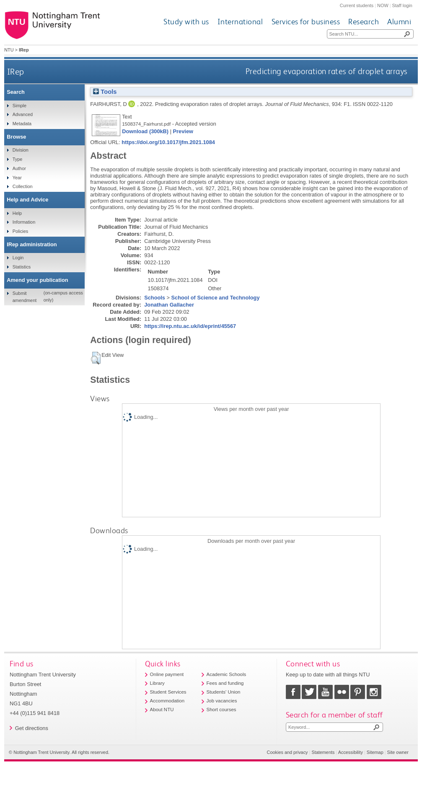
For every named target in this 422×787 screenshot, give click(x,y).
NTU (8, 49)
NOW (382, 5)
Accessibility (350, 752)
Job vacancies (222, 700)
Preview (183, 131)
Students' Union (224, 691)
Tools (105, 91)
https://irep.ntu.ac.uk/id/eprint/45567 (190, 326)
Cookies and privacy (287, 752)
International (240, 21)
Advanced (23, 114)
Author (19, 168)
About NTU (162, 709)
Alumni (399, 21)
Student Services (168, 691)
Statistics (22, 266)
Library (157, 683)
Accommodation (167, 700)
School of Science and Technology (215, 297)
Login (18, 257)
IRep (15, 71)
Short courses (221, 709)
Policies (20, 231)
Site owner (398, 752)
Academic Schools (226, 674)
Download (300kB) (145, 131)
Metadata (22, 123)
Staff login (402, 5)
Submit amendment (24, 296)
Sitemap (375, 752)
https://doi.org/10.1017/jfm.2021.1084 (168, 142)
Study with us (186, 21)
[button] (96, 358)
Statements (322, 752)
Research (363, 21)
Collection (23, 186)
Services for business (306, 21)
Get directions (31, 728)
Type (18, 159)
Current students (356, 5)
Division (20, 149)
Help (17, 213)
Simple (19, 105)
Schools (154, 297)
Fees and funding (225, 683)
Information (24, 221)
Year (17, 177)
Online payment (167, 674)
